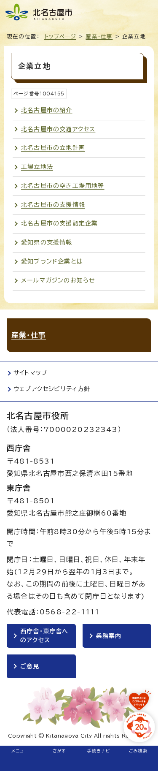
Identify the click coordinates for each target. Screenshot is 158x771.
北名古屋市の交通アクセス (58, 129)
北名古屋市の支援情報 (53, 205)
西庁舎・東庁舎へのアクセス (44, 635)
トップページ (60, 36)
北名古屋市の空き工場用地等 (62, 186)
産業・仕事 (99, 36)
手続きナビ (98, 751)
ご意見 (30, 666)
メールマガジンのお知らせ (58, 280)
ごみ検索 (138, 751)
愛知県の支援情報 (46, 242)
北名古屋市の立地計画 (53, 148)
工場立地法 (37, 167)
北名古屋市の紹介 (46, 110)
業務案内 (109, 636)
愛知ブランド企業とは (52, 261)
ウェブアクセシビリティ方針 (52, 389)
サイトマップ (30, 373)
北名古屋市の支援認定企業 (59, 223)
